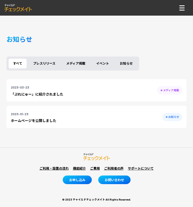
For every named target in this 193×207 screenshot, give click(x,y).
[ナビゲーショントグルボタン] (182, 8)
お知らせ (126, 63)
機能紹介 (79, 168)
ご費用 (95, 168)
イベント (102, 63)
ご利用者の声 (114, 168)
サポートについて (141, 168)
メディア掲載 (75, 63)
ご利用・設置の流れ (54, 168)
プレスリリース (44, 63)
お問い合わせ (114, 180)
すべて (17, 63)
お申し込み (77, 180)
